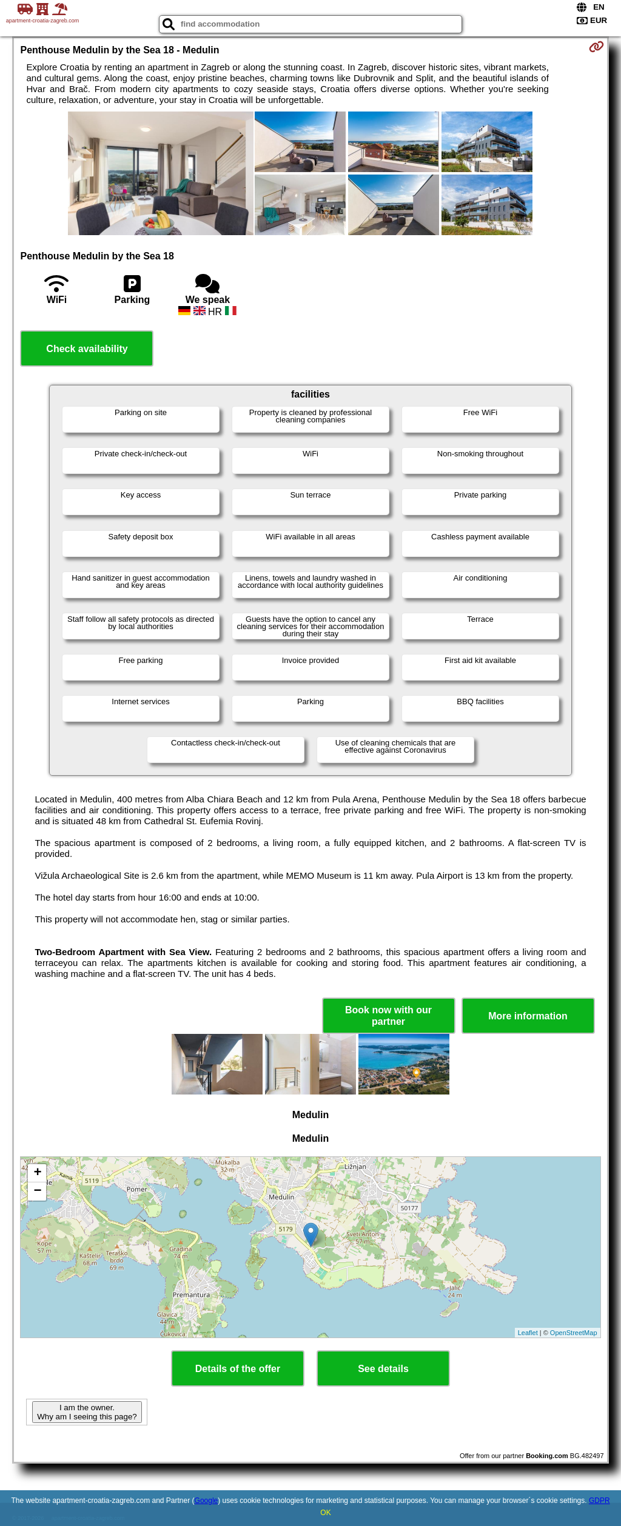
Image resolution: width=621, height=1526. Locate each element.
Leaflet (528, 1332)
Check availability (86, 349)
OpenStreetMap (573, 1332)
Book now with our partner (388, 1016)
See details (383, 1369)
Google (206, 1500)
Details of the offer (237, 1369)
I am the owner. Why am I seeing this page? (86, 1412)
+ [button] (37, 1173)
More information (528, 1016)
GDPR (599, 1500)
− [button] (37, 1191)
